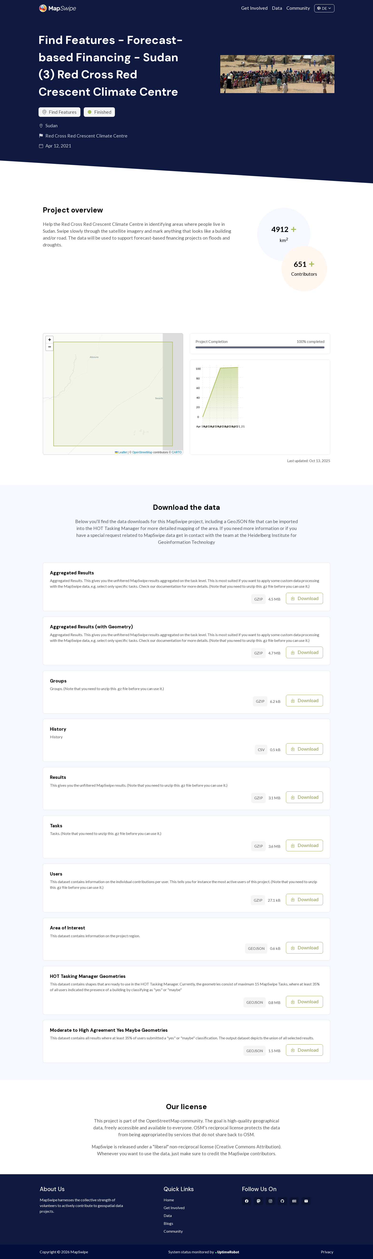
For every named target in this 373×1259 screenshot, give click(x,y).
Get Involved (254, 8)
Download (304, 598)
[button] (49, 339)
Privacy (327, 1252)
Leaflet (121, 452)
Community (298, 8)
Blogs (168, 1223)
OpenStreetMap (142, 452)
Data (277, 8)
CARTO (177, 452)
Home (169, 1199)
